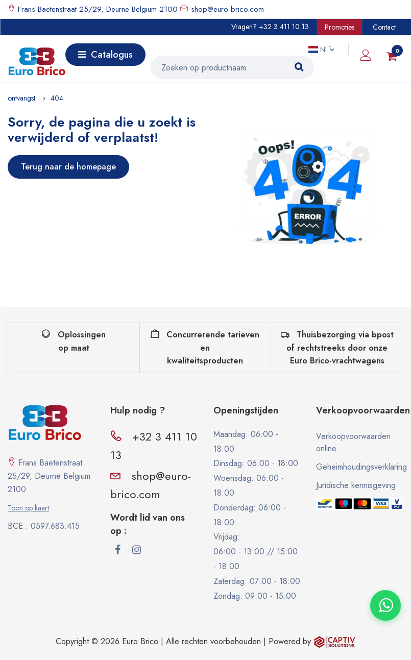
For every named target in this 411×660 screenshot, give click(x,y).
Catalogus (105, 54)
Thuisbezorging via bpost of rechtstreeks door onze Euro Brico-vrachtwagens (337, 347)
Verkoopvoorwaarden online (353, 442)
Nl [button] (318, 49)
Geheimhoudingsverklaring (359, 467)
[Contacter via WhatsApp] (385, 605)
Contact (384, 27)
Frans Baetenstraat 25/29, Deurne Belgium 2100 (96, 9)
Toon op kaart (28, 508)
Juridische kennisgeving (356, 485)
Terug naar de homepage (68, 167)
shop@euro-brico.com (227, 9)
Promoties (339, 27)
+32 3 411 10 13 (284, 26)
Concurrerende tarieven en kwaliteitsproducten (205, 347)
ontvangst (21, 98)
